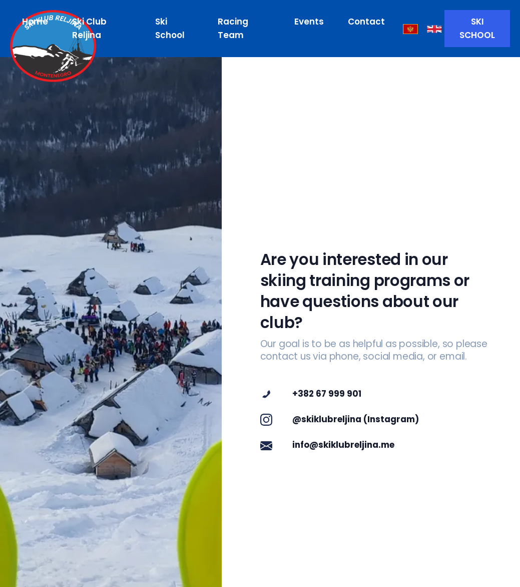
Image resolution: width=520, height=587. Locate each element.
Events (309, 22)
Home (35, 22)
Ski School (170, 28)
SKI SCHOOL (477, 28)
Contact (366, 22)
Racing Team (233, 28)
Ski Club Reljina (89, 28)
